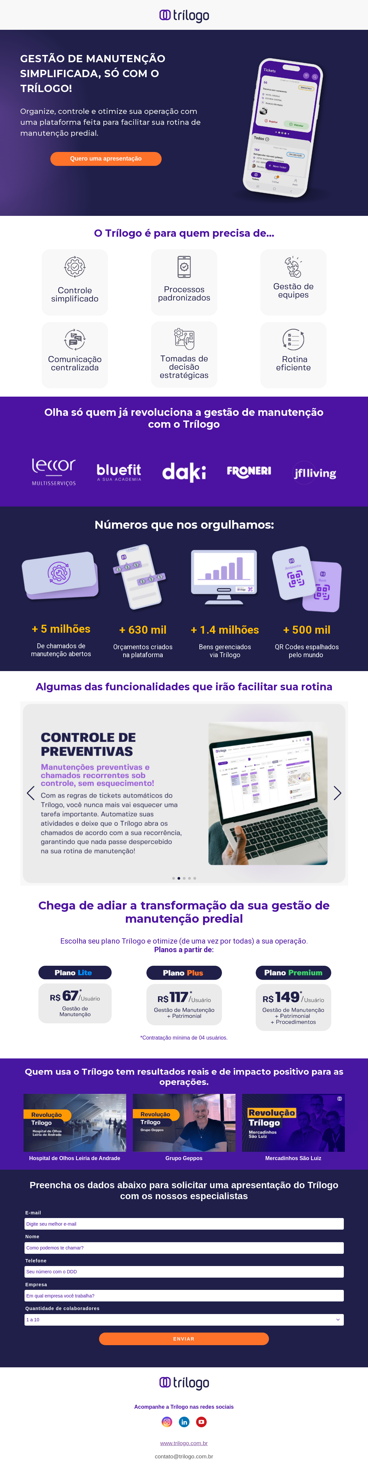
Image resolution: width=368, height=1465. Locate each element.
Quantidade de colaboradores (63, 1308)
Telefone (36, 1260)
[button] (30, 793)
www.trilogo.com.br (184, 1443)
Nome (33, 1236)
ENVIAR (184, 1339)
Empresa (36, 1284)
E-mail (33, 1212)
